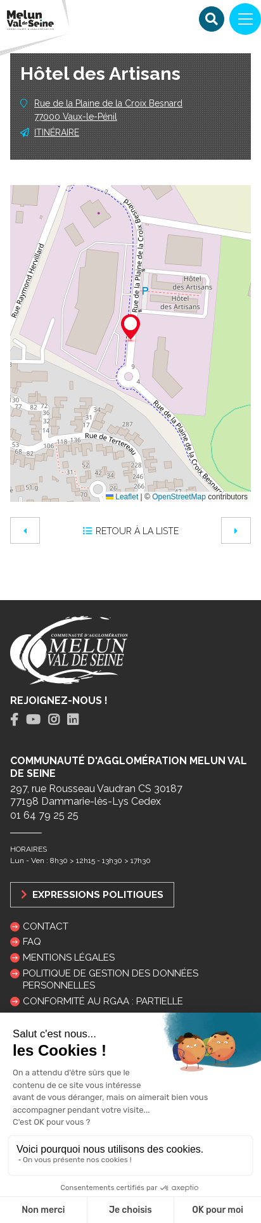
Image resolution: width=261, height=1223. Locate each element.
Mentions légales (69, 957)
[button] (130, 328)
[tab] (14, 720)
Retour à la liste (131, 531)
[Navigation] (245, 19)
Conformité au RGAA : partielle (103, 1001)
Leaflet (122, 496)
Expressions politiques (92, 894)
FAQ (32, 941)
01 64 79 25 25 (44, 815)
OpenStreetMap (179, 496)
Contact (45, 926)
